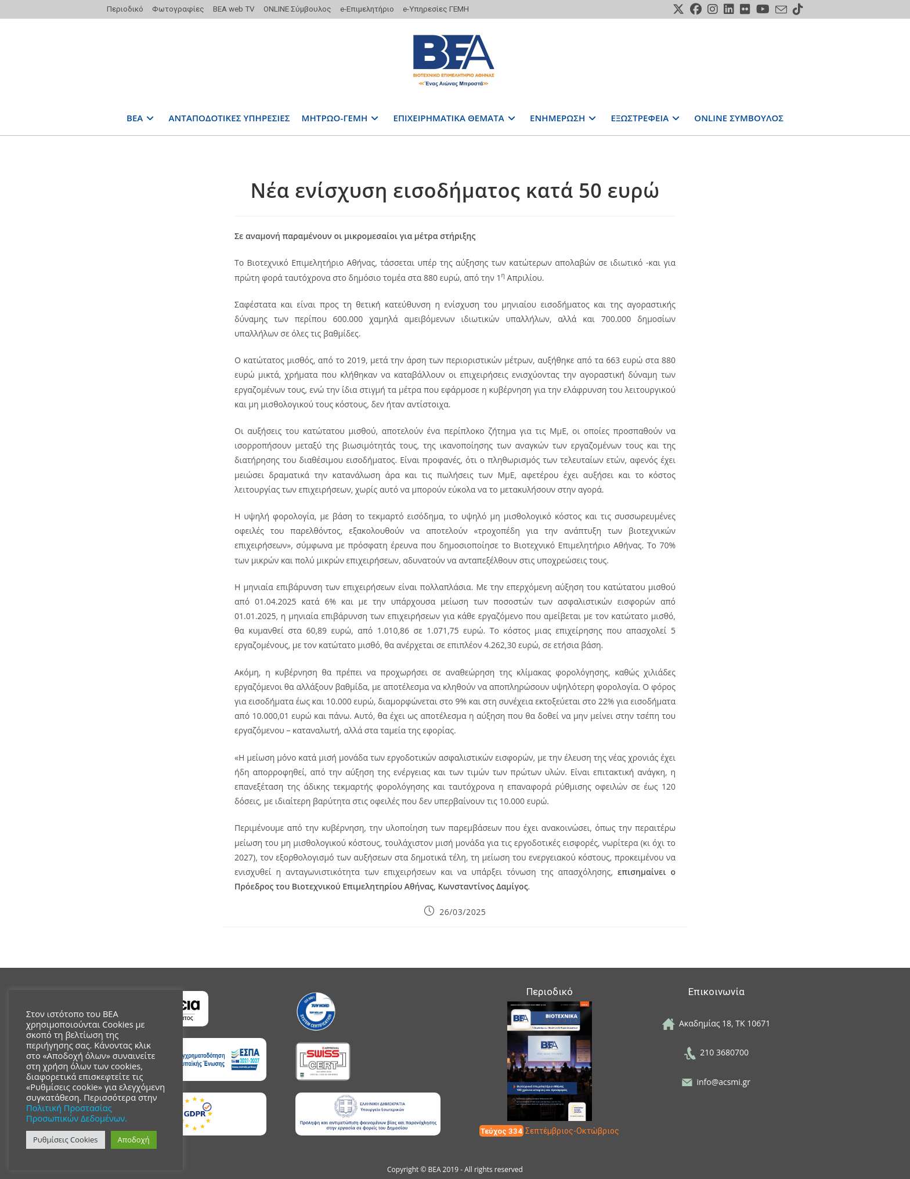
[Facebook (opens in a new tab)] (696, 9)
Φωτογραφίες (178, 8)
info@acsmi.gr (716, 1081)
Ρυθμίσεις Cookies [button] (65, 1139)
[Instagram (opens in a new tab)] (713, 9)
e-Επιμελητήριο (367, 8)
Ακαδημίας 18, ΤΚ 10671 (716, 1023)
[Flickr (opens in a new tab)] (745, 9)
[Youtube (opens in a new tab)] (762, 9)
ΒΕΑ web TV (234, 8)
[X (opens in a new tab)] (678, 9)
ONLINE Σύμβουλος (297, 8)
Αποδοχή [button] (134, 1139)
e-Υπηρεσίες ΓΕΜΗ (436, 8)
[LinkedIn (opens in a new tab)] (729, 9)
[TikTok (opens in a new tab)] (796, 9)
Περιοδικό (125, 8)
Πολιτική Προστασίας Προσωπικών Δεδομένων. (76, 1113)
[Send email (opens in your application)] (781, 9)
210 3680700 (716, 1052)
